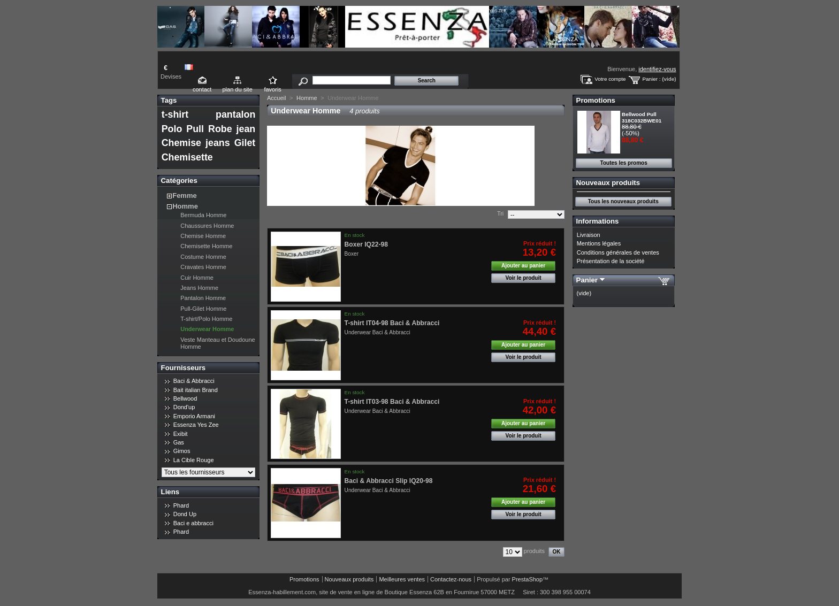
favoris (272, 89)
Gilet (245, 142)
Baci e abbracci (193, 523)
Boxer (352, 254)
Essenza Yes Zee (196, 424)
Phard (181, 505)
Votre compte (610, 79)
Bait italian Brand (195, 390)
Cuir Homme (196, 277)
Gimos (181, 451)
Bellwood (185, 398)
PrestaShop (527, 579)
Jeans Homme (199, 288)
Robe (220, 129)
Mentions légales (599, 243)
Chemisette (187, 157)
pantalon (235, 114)
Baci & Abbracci (194, 381)
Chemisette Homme (206, 246)
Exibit (180, 434)
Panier (587, 280)
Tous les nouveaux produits (623, 201)
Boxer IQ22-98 (366, 244)
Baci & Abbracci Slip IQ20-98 (389, 481)
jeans (217, 142)
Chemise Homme (203, 236)
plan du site (237, 89)
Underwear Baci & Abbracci (377, 332)
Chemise (181, 142)
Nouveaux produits (608, 183)
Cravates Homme (203, 267)
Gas (178, 442)
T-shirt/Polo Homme (206, 319)
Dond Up (184, 514)
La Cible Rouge (193, 460)
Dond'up (184, 407)
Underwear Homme (207, 329)
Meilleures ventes (402, 579)
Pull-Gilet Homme (203, 308)
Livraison (588, 235)
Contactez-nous (450, 579)
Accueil (276, 98)
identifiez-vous (657, 69)
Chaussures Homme (207, 226)
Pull (195, 129)
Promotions (595, 100)
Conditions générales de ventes (618, 252)
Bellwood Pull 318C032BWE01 (641, 117)
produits (534, 551)
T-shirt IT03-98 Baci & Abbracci (392, 401)
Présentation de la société (611, 261)
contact (202, 89)
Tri (500, 213)
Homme (185, 206)
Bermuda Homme (203, 215)
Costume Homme (203, 257)
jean (246, 129)
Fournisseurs (183, 368)
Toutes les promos (623, 163)
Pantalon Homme (203, 298)
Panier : (651, 79)
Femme (184, 195)
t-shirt (175, 114)
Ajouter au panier (523, 266)
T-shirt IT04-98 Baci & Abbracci (392, 323)
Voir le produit (523, 278)
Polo (172, 129)
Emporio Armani (194, 416)
